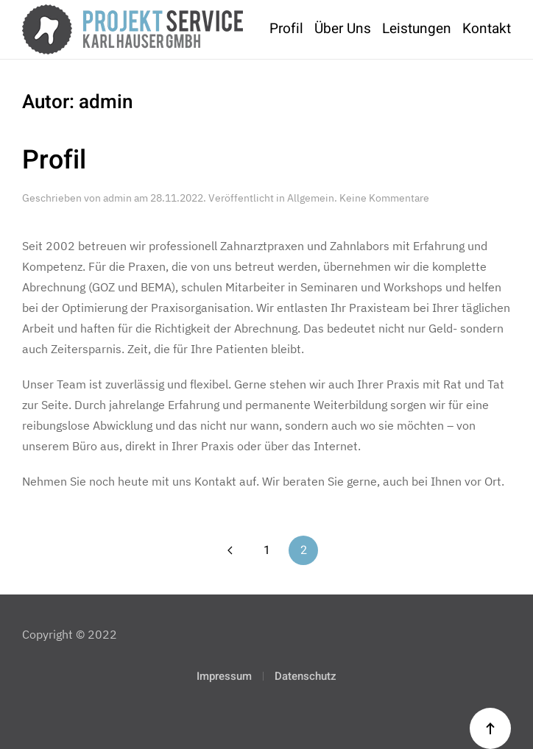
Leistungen (416, 28)
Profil (286, 28)
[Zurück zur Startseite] (132, 29)
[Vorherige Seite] (229, 550)
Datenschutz (305, 676)
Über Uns (342, 28)
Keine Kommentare (384, 198)
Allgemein (310, 198)
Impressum (224, 676)
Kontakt (486, 28)
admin (117, 198)
